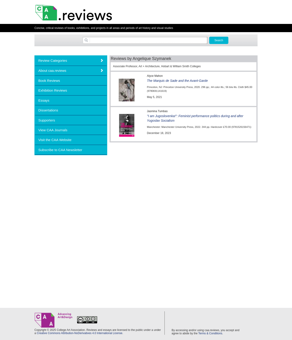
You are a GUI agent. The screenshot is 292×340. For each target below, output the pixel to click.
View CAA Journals (52, 130)
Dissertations (48, 110)
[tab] (71, 60)
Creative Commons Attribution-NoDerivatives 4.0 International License (79, 333)
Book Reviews (49, 80)
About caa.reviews (52, 70)
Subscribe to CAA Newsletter (60, 150)
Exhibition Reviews (52, 90)
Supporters (46, 120)
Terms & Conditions (210, 333)
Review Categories (52, 60)
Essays (43, 100)
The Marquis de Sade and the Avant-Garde (177, 80)
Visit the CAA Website (54, 140)
